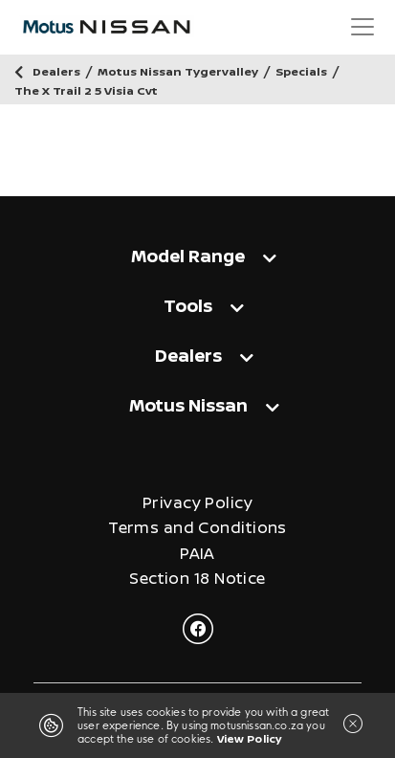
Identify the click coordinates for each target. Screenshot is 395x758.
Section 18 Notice (197, 578)
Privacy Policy (197, 503)
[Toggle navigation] (362, 26)
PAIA (197, 554)
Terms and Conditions (197, 528)
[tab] (197, 255)
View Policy (249, 738)
